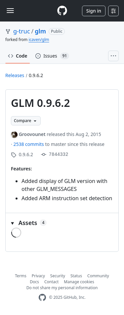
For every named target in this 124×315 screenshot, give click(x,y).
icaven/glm (38, 39)
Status (76, 276)
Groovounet (32, 134)
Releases (14, 75)
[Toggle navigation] (10, 11)
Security (57, 276)
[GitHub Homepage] (42, 297)
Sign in (93, 11)
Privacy (38, 276)
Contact (51, 282)
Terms (20, 276)
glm (40, 31)
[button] (62, 222)
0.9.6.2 (36, 75)
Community (98, 276)
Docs (34, 282)
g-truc (21, 31)
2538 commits (29, 144)
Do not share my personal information (62, 288)
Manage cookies (79, 282)
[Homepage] (62, 10)
